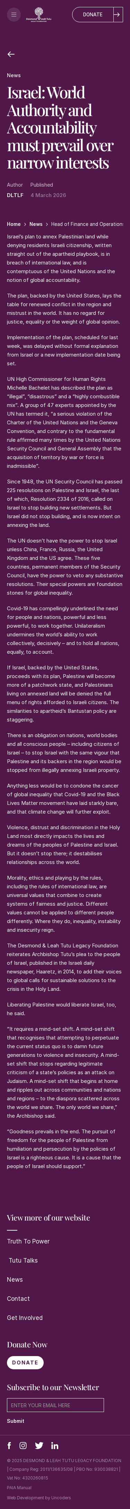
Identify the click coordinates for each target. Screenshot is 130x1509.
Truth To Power (28, 1241)
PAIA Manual (19, 1487)
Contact (18, 1298)
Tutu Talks (22, 1260)
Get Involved (25, 1317)
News (15, 1279)
